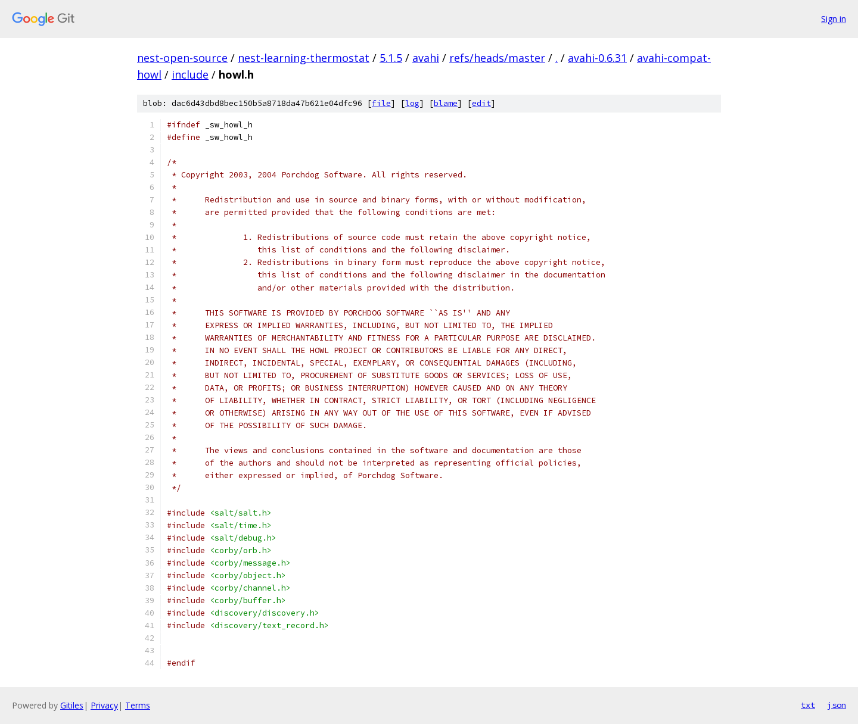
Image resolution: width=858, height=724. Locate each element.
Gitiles (71, 705)
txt (808, 705)
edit (481, 103)
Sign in (833, 18)
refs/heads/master (497, 58)
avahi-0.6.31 (597, 58)
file (381, 103)
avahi (425, 58)
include (190, 74)
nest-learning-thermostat (303, 58)
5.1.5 (391, 58)
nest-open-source (182, 58)
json (836, 705)
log (412, 103)
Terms (137, 705)
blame (446, 103)
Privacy (104, 705)
